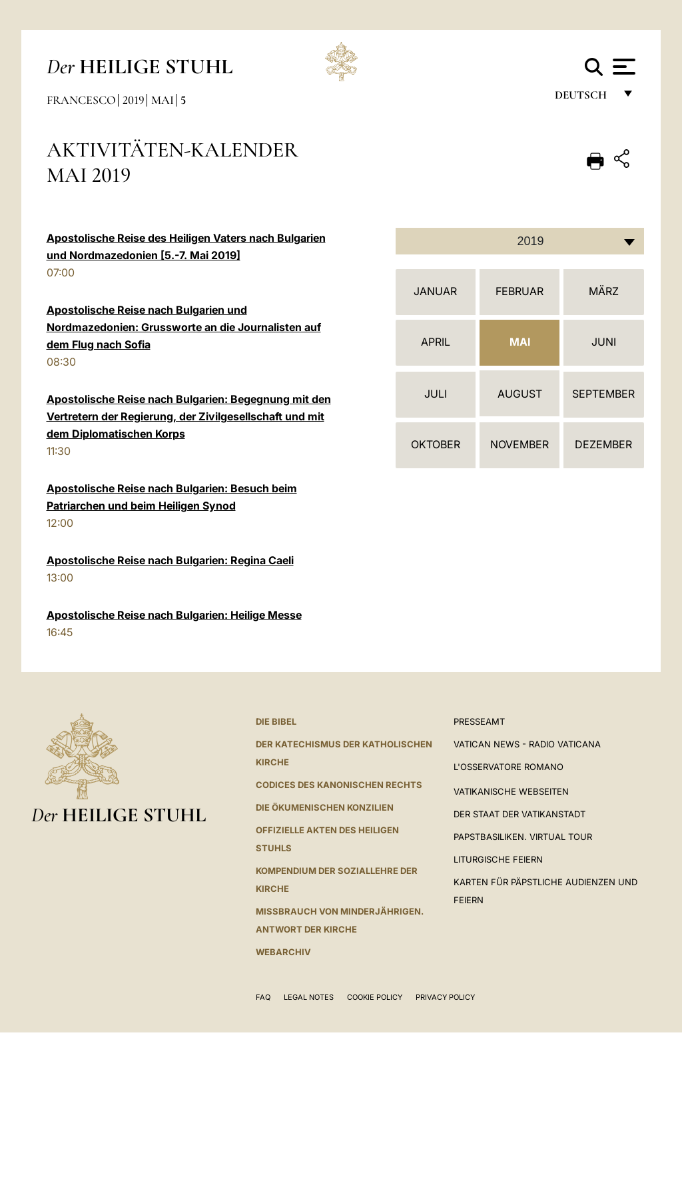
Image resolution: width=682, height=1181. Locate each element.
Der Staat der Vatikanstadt (519, 814)
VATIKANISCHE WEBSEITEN (511, 791)
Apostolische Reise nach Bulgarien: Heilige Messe (174, 614)
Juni (603, 341)
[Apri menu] (622, 66)
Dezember (603, 444)
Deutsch (584, 98)
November (519, 444)
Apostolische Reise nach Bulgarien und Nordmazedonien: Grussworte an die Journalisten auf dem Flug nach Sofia (184, 327)
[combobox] (520, 241)
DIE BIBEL (276, 721)
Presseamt (479, 721)
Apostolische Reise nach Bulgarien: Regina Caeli (170, 560)
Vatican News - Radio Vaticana (527, 744)
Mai (162, 100)
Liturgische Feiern (498, 859)
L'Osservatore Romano (508, 766)
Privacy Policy (445, 997)
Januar (435, 291)
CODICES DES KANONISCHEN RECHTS (339, 784)
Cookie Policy (374, 997)
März (604, 291)
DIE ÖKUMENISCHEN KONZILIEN (325, 807)
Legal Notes (309, 997)
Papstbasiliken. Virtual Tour (523, 836)
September (603, 393)
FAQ (263, 997)
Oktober (435, 444)
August (520, 393)
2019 (134, 100)
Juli (435, 393)
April (435, 341)
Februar (519, 291)
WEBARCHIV (283, 952)
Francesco (81, 100)
